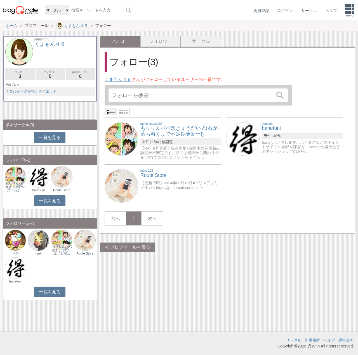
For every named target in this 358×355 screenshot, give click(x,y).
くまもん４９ (118, 79)
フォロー (20, 75)
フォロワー (160, 41)
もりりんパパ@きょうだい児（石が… (15, 187)
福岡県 (167, 142)
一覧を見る (49, 137)
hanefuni (38, 190)
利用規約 (312, 340)
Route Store (61, 190)
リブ (15, 253)
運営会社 (346, 340)
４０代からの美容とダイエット (31, 91)
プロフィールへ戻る (130, 247)
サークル (201, 41)
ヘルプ (329, 340)
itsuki (38, 253)
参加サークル (80, 75)
